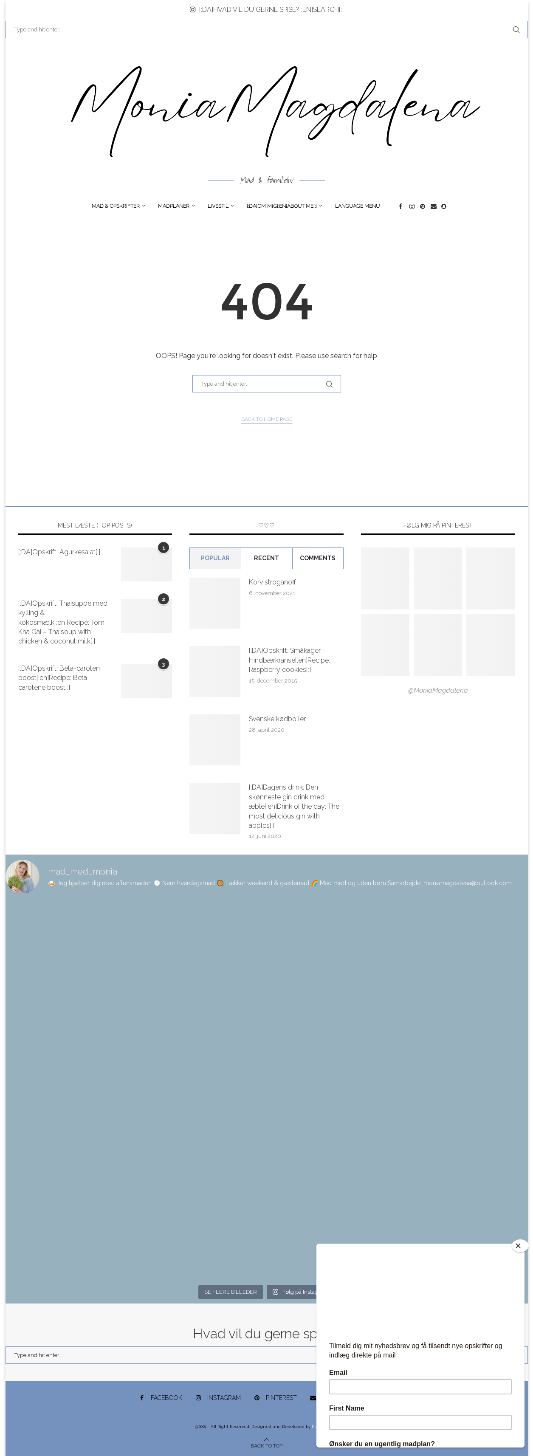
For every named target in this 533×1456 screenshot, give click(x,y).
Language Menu (357, 206)
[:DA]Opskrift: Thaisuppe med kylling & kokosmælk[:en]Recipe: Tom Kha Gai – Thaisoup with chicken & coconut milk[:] (62, 622)
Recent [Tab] (266, 558)
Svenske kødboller (277, 719)
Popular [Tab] (215, 558)
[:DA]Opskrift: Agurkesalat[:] (59, 552)
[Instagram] (412, 206)
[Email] (434, 206)
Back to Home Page (266, 419)
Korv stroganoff (272, 582)
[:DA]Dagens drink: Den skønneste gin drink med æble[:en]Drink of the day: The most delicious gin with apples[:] (294, 806)
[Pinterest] (423, 206)
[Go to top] (266, 1445)
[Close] (520, 1245)
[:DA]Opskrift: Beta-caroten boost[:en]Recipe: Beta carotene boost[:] (59, 677)
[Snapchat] (444, 206)
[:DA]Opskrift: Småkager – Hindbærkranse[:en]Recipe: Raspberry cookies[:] (289, 660)
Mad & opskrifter (116, 206)
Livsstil (218, 206)
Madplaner (173, 206)
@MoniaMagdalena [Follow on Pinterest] (438, 690)
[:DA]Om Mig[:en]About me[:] (282, 206)
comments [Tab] (318, 558)
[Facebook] (402, 206)
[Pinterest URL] (385, 578)
